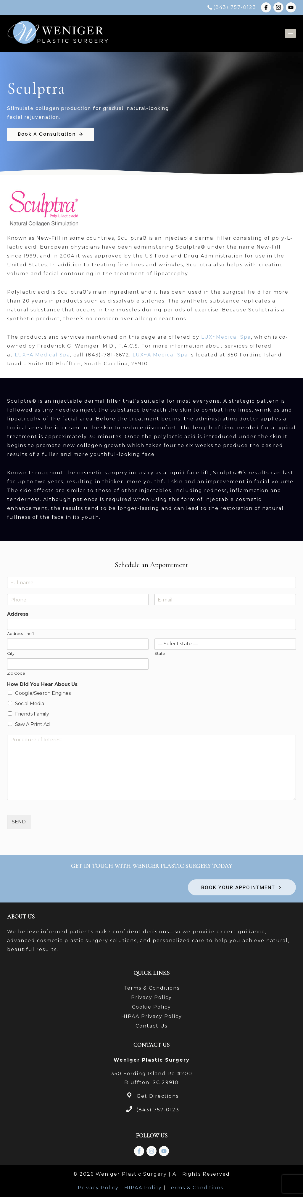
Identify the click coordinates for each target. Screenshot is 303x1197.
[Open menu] (290, 33)
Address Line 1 (20, 633)
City (10, 653)
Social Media (29, 703)
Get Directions (158, 1096)
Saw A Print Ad (32, 724)
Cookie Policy (151, 1007)
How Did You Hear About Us (42, 684)
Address (17, 614)
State (159, 653)
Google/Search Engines (43, 693)
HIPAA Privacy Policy (151, 1016)
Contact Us (151, 1026)
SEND (19, 822)
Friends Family (32, 714)
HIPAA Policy (143, 1187)
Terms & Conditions (152, 988)
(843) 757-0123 (157, 1110)
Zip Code (16, 673)
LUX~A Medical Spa (42, 355)
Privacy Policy (151, 997)
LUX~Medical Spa (226, 337)
